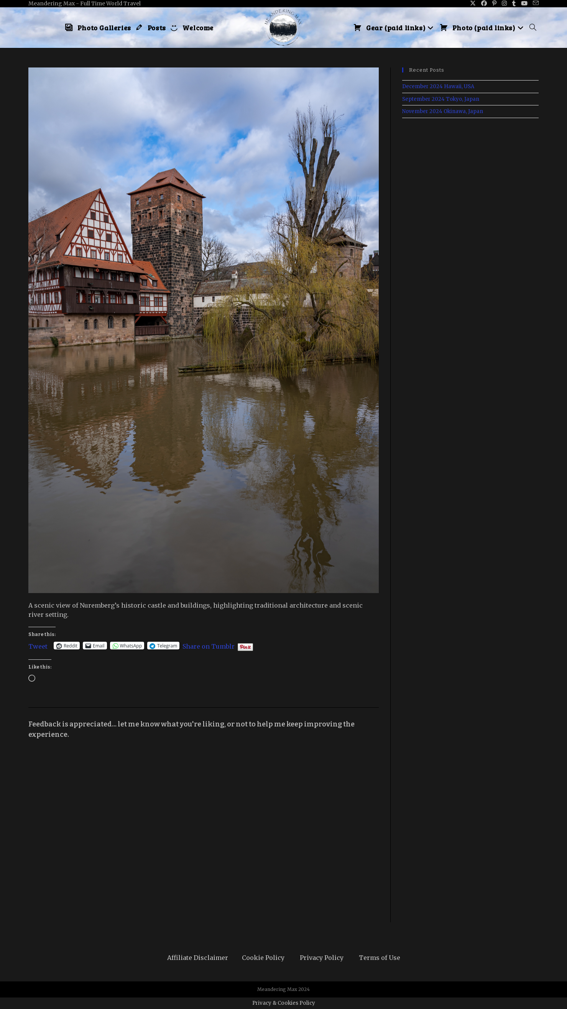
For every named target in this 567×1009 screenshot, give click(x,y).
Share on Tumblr (208, 646)
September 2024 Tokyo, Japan (440, 99)
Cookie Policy (263, 957)
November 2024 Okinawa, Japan (442, 111)
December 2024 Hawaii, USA (438, 86)
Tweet (38, 646)
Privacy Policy (321, 957)
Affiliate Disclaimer (197, 957)
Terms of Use (379, 957)
